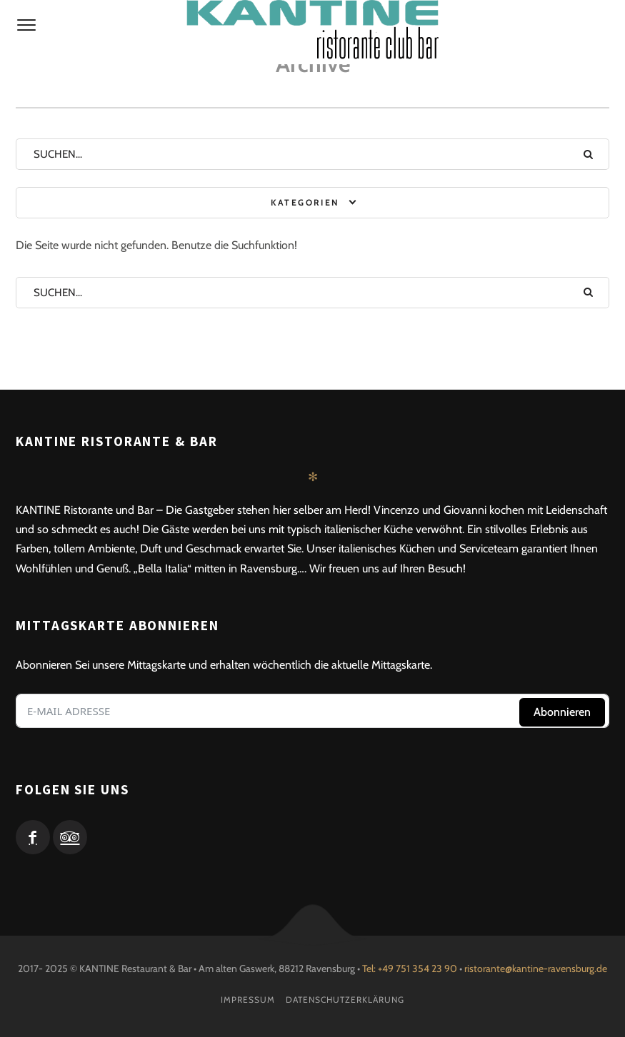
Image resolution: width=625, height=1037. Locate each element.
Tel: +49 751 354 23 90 (409, 968)
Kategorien (305, 202)
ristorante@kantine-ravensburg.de (535, 968)
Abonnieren (562, 712)
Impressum (248, 999)
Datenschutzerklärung (345, 999)
